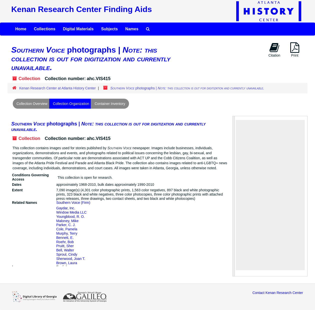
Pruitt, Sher (65, 246)
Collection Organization (71, 104)
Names (131, 29)
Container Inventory (109, 104)
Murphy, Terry (66, 233)
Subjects (109, 29)
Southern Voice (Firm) (73, 203)
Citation (274, 49)
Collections (44, 29)
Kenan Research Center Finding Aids (81, 9)
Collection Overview (32, 104)
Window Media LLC (71, 212)
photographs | (108, 126)
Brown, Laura (66, 263)
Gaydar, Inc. (65, 208)
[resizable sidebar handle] (234, 196)
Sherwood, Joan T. (70, 259)
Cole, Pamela (66, 229)
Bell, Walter (65, 250)
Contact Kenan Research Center (277, 293)
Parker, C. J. (66, 225)
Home (20, 29)
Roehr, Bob (65, 242)
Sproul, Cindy (66, 254)
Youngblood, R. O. (70, 217)
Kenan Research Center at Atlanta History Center (57, 88)
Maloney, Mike (67, 221)
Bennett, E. (65, 238)
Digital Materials (78, 29)
